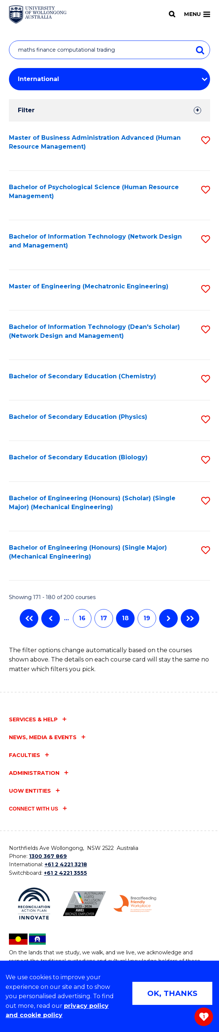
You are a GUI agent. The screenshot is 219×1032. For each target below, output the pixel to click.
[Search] (172, 14)
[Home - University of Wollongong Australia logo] (38, 14)
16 (82, 618)
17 (103, 618)
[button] (205, 140)
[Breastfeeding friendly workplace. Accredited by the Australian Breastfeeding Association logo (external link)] (134, 903)
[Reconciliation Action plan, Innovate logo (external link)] (34, 903)
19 (147, 618)
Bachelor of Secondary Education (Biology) (78, 457)
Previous (50, 618)
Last (190, 618)
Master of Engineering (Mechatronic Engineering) (88, 286)
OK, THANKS (172, 993)
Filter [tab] (26, 110)
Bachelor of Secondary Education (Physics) (78, 416)
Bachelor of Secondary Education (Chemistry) (82, 376)
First (29, 618)
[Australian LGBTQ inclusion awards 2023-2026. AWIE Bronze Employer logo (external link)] (84, 903)
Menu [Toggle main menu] (197, 14)
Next (168, 618)
